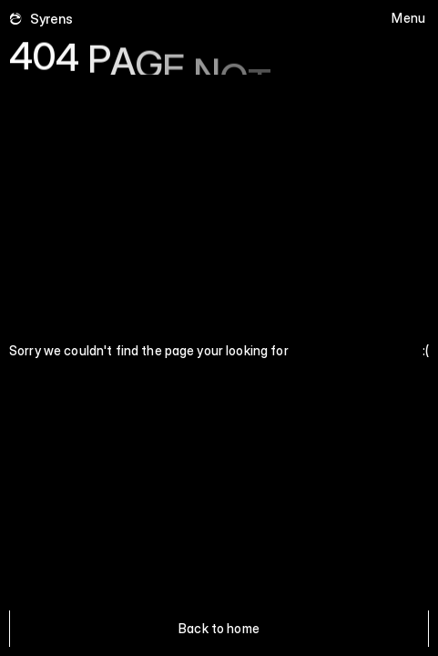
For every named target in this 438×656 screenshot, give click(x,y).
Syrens (51, 18)
